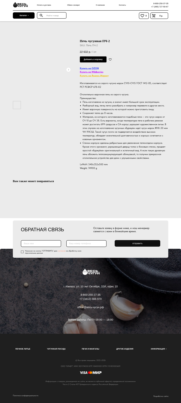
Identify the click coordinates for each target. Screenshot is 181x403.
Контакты (122, 5)
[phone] (86, 243)
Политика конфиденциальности (25, 395)
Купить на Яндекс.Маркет (94, 75)
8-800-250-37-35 (160, 3)
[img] (20, 5)
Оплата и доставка (44, 5)
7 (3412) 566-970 (91, 298)
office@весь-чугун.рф (90, 307)
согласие (61, 251)
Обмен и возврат (73, 5)
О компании (100, 5)
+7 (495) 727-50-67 (159, 6)
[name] (41, 243)
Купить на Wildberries (91, 71)
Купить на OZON (89, 68)
